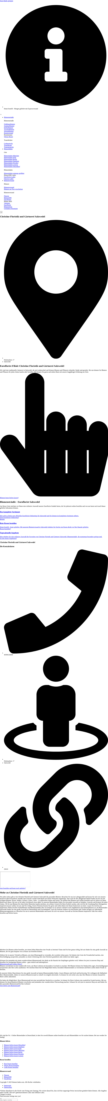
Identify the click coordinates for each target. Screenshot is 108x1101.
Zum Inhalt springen (6, 1)
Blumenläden (8, 149)
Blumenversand (9, 180)
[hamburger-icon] (1, 114)
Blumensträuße (9, 117)
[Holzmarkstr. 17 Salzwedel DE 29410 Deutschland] (15, 879)
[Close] (1, 1098)
